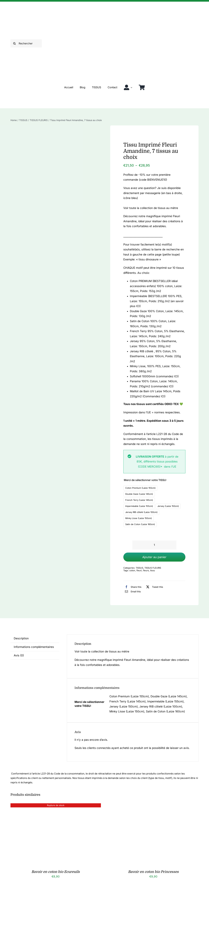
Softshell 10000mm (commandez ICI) (154, 376)
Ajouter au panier (154, 557)
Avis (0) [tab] (19, 655)
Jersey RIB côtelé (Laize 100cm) (141, 512)
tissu (152, 570)
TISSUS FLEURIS (152, 567)
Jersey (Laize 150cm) (168, 506)
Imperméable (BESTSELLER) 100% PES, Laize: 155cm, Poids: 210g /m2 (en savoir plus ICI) (157, 301)
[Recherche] (14, 43)
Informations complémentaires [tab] (34, 647)
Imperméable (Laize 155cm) (139, 506)
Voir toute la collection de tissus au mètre (150, 208)
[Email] (132, 591)
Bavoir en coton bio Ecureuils (55, 872)
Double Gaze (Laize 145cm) (139, 494)
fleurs (146, 570)
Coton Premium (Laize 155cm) (140, 488)
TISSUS (139, 567)
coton (132, 570)
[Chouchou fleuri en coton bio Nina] (51, 895)
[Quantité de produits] (154, 544)
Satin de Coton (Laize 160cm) (140, 524)
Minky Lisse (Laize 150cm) (138, 518)
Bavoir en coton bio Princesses (153, 872)
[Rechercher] (26, 43)
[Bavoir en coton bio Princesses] (149, 805)
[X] (154, 586)
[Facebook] (132, 586)
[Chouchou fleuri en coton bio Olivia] (149, 895)
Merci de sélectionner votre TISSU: (145, 480)
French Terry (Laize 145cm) (139, 500)
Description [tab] (21, 638)
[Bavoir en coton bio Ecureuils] (51, 805)
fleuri (139, 570)
